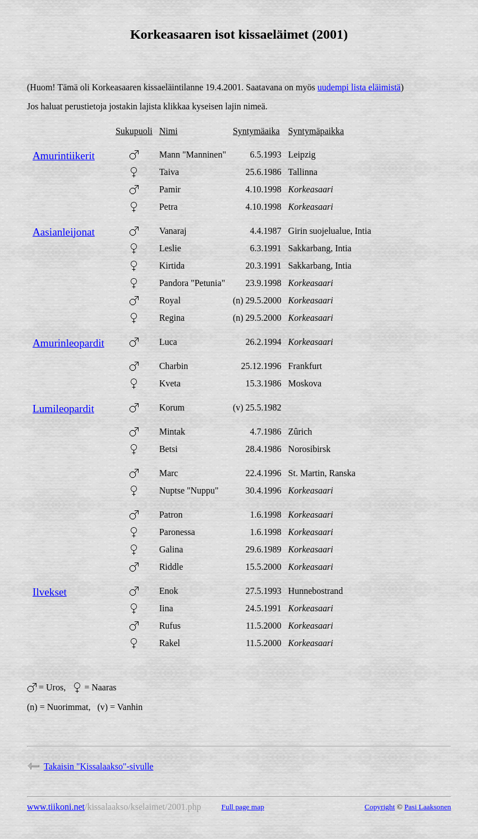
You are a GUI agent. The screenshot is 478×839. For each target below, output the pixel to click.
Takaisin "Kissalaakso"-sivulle (90, 766)
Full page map (243, 807)
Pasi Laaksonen (428, 807)
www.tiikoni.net (56, 807)
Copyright (380, 807)
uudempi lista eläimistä (359, 87)
